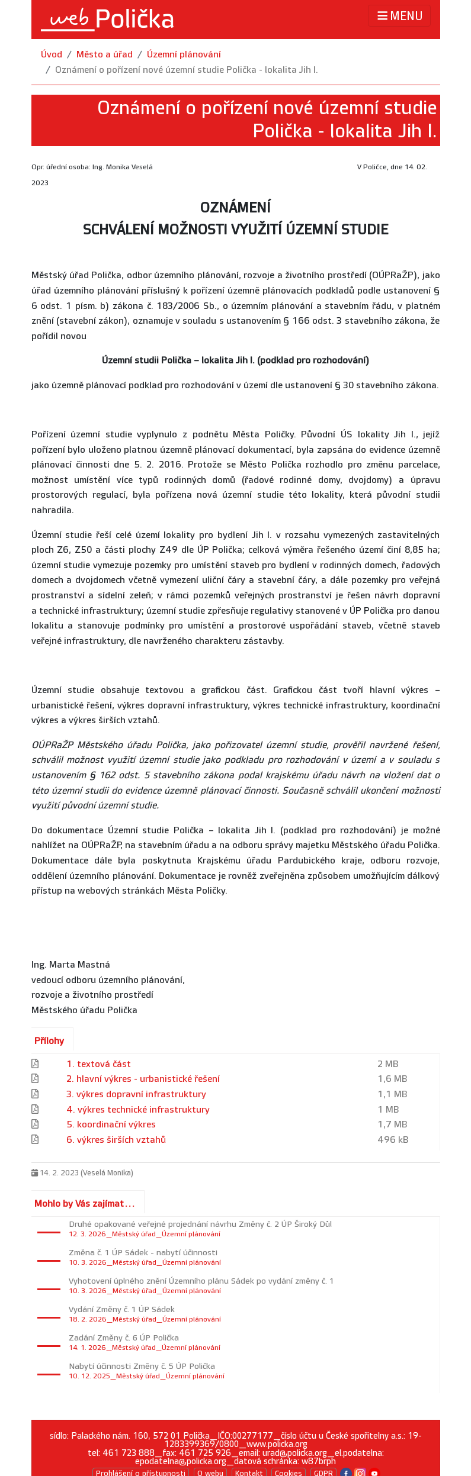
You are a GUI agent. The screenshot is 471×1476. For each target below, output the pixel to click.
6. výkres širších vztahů (116, 1140)
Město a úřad (104, 54)
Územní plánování (184, 54)
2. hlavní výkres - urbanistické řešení (143, 1079)
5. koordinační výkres (111, 1124)
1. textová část (98, 1064)
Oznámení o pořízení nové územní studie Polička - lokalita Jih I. (186, 70)
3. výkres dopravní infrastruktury (136, 1094)
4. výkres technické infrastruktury (138, 1110)
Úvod (51, 54)
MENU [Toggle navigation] (399, 16)
